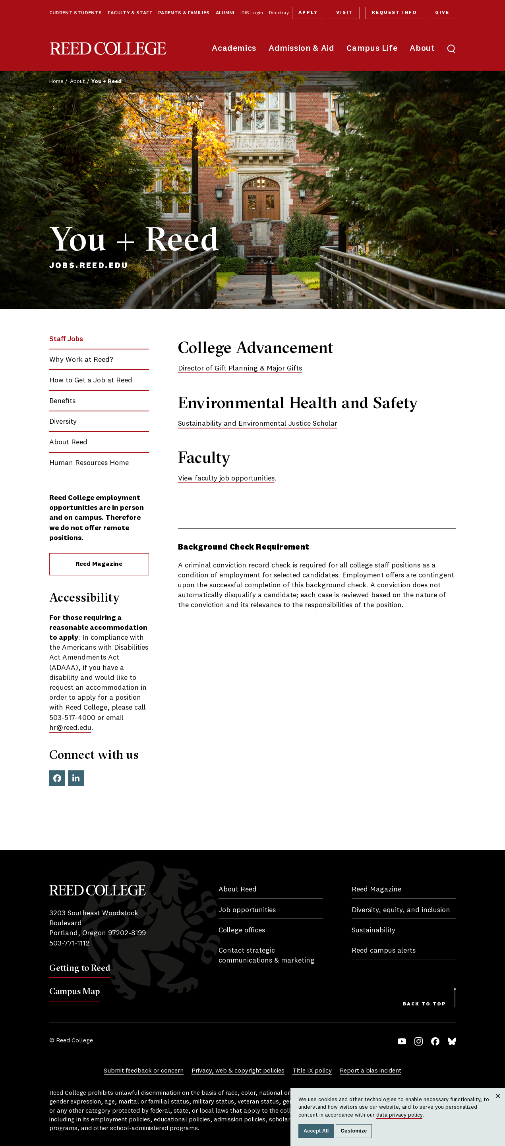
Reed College (108, 48)
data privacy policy (399, 1115)
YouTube (402, 1041)
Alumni (225, 13)
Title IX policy (312, 1071)
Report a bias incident (370, 1071)
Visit (344, 12)
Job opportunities (247, 910)
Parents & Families (184, 13)
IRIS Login (251, 13)
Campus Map (74, 991)
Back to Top (424, 1004)
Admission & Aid (301, 48)
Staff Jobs (66, 339)
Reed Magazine (98, 564)
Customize (354, 1131)
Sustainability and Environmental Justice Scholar (257, 423)
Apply (307, 12)
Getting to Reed (79, 967)
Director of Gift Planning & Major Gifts (240, 368)
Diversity (63, 421)
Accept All (316, 1131)
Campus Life (371, 48)
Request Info (394, 12)
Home (56, 81)
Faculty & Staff (130, 13)
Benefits (62, 401)
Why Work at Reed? (81, 359)
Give (442, 12)
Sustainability (373, 930)
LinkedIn (76, 778)
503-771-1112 (69, 943)
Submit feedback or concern (144, 1071)
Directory (279, 13)
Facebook (57, 778)
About (422, 48)
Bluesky (452, 1041)
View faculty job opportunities (226, 478)
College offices (242, 930)
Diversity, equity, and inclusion (401, 910)
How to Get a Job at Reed (90, 380)
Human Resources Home (89, 463)
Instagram (418, 1041)
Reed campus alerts (384, 950)
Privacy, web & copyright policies (238, 1071)
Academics (234, 48)
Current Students (75, 13)
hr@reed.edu (70, 727)
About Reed (68, 442)
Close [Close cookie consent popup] (497, 1103)
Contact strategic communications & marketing (267, 955)
